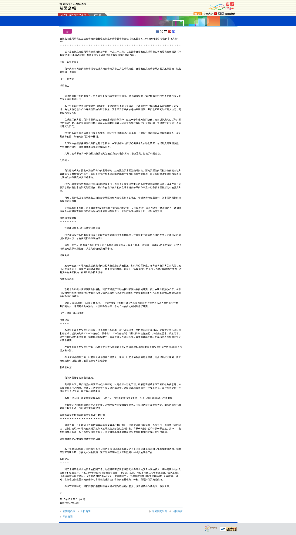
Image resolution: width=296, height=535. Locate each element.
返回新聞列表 (159, 511)
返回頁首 (178, 511)
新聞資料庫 (69, 511)
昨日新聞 (85, 511)
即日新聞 (67, 516)
